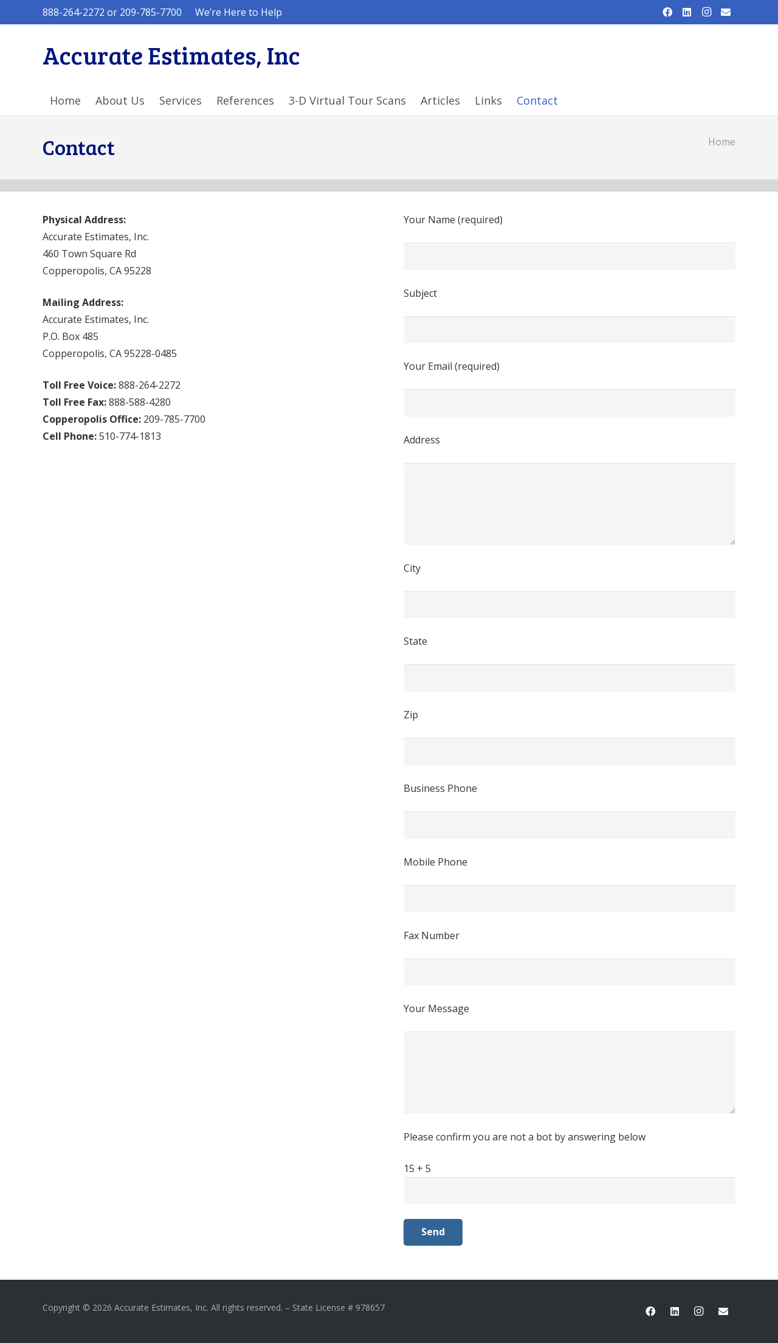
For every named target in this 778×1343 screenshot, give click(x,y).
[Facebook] (667, 12)
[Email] (725, 12)
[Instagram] (706, 12)
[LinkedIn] (687, 12)
